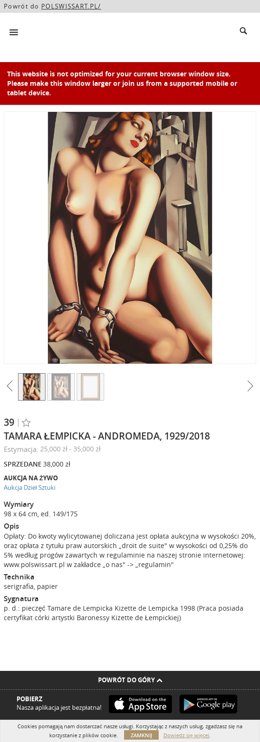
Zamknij (141, 735)
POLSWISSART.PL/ (71, 6)
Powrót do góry (130, 680)
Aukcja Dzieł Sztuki (29, 487)
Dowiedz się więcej (186, 735)
